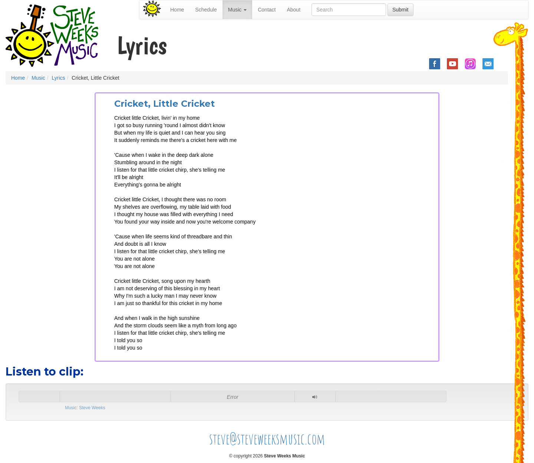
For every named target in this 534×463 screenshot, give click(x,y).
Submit (400, 10)
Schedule (206, 10)
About (293, 10)
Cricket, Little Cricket (164, 103)
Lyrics (58, 78)
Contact (267, 10)
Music (38, 78)
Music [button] (237, 10)
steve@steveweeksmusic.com (267, 438)
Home (177, 10)
